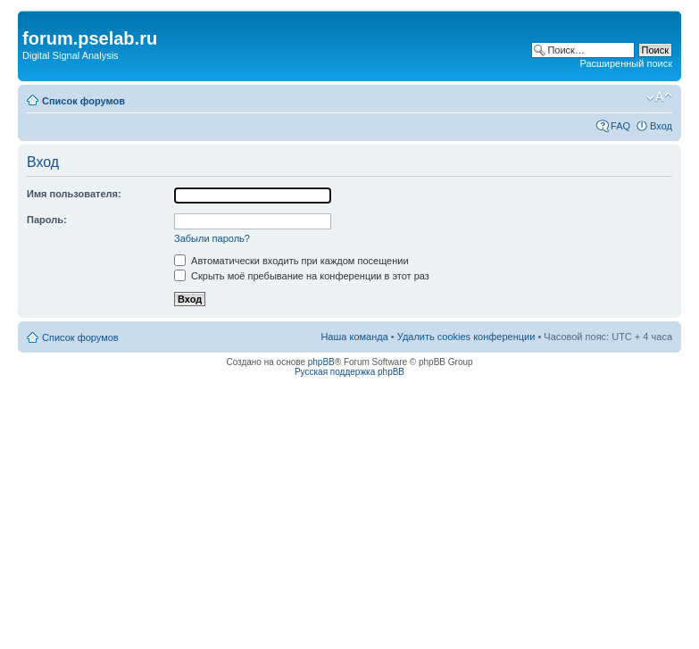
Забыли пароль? (212, 238)
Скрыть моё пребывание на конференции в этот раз (301, 275)
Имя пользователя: (74, 193)
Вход (661, 126)
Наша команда (353, 336)
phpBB (321, 362)
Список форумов (83, 101)
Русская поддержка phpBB (349, 372)
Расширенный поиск (625, 63)
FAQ (620, 126)
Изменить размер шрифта (659, 97)
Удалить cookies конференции (466, 336)
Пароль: (47, 219)
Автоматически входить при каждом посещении (291, 260)
